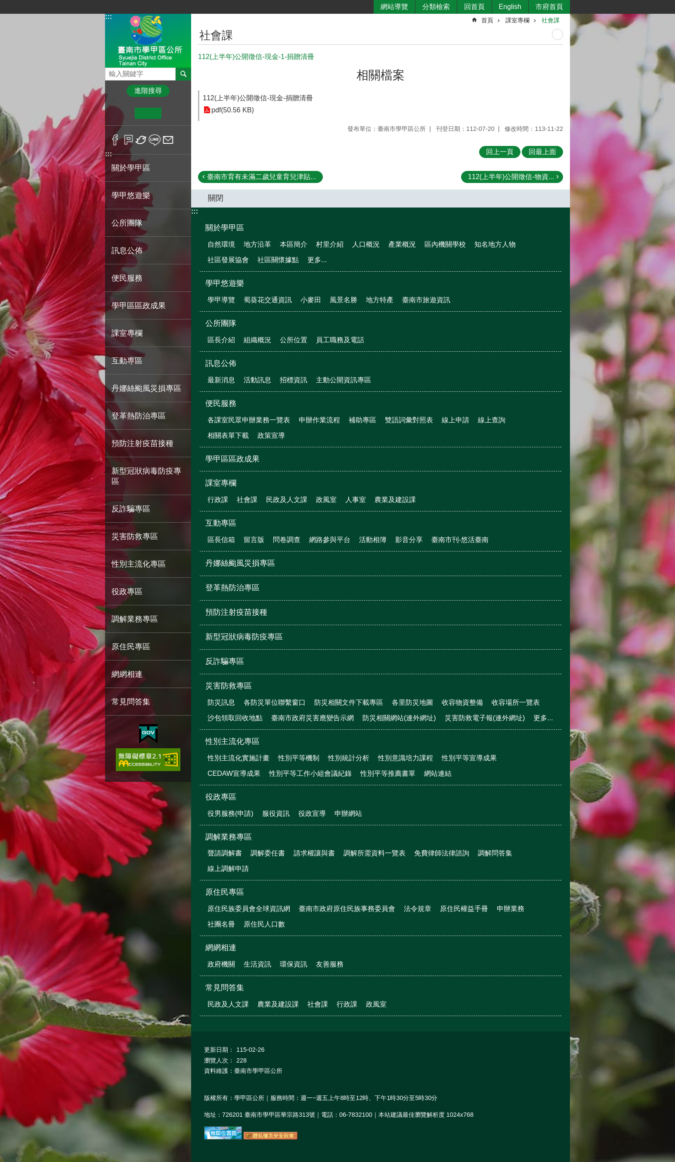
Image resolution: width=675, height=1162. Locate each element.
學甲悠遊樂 (224, 283)
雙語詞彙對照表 (409, 420)
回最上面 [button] (542, 151)
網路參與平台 (329, 539)
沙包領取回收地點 (235, 718)
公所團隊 (220, 323)
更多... (317, 259)
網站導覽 (394, 6)
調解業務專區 (228, 837)
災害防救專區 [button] (134, 536)
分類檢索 (436, 6)
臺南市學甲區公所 (148, 40)
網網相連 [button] (126, 674)
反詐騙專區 (130, 509)
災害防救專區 (228, 686)
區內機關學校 (445, 244)
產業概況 (402, 244)
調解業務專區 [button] (134, 619)
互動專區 (220, 523)
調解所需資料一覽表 (375, 853)
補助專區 (362, 420)
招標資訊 (293, 380)
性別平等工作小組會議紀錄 (310, 773)
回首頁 (474, 6)
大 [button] (174, 113)
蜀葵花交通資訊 (268, 300)
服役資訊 (276, 813)
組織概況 (257, 340)
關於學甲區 (224, 227)
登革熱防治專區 (138, 416)
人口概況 (366, 244)
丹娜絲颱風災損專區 (146, 388)
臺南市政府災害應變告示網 (312, 718)
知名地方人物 (495, 244)
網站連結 (438, 773)
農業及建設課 (395, 499)
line (154, 140)
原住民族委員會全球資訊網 (248, 908)
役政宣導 (312, 813)
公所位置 (293, 340)
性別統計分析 (348, 758)
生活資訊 (257, 964)
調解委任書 (268, 853)
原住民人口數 (264, 924)
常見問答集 (224, 987)
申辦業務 (510, 908)
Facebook (115, 140)
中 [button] (148, 113)
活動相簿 (373, 539)
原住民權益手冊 (464, 908)
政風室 (326, 499)
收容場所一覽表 (516, 702)
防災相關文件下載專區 (348, 702)
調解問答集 (495, 853)
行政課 (217, 499)
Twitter (141, 140)
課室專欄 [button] (126, 333)
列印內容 (557, 34)
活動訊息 (257, 380)
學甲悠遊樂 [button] (130, 195)
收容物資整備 (462, 702)
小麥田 (310, 300)
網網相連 (220, 947)
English (510, 6)
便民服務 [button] (126, 278)
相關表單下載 (228, 435)
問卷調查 (286, 539)
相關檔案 (380, 75)
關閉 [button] (215, 198)
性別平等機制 (298, 758)
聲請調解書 (224, 853)
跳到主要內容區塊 (4, 4)
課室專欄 (517, 20)
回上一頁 (500, 151)
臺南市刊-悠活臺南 (460, 539)
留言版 (254, 539)
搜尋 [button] (183, 74)
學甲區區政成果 (138, 305)
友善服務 (330, 964)
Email (168, 140)
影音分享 (409, 539)
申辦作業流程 (319, 420)
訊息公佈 (220, 363)
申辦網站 (348, 813)
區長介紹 (221, 340)
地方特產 (379, 300)
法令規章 (417, 908)
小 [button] (121, 113)
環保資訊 (293, 964)
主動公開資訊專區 (343, 380)
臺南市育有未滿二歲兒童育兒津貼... (261, 176)
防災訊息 (221, 702)
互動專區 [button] (126, 360)
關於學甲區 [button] (130, 168)
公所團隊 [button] (126, 223)
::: (108, 16)
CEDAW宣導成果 (233, 773)
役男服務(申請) (230, 813)
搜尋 (112, 71)
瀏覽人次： (219, 1060)
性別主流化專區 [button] (138, 564)
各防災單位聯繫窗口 (275, 702)
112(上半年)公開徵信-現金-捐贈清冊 (258, 98)
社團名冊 (221, 924)
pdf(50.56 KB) (232, 110)
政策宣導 (271, 435)
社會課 (551, 20)
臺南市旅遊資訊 (426, 300)
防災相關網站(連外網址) (399, 718)
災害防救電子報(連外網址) (485, 718)
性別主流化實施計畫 (238, 758)
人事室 (355, 499)
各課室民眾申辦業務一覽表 (248, 420)
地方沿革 (257, 244)
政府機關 (221, 964)
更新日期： (219, 1049)
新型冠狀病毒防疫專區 (146, 476)
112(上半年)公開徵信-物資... (511, 176)
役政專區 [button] (126, 591)
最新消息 (221, 380)
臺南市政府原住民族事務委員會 (347, 908)
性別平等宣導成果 (469, 758)
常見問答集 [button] (130, 701)
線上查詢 (491, 420)
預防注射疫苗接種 (142, 443)
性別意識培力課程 (405, 758)
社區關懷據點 (278, 259)
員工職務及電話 (340, 340)
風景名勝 (343, 300)
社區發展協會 (228, 259)
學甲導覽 (221, 300)
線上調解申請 (228, 868)
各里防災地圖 (412, 702)
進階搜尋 (148, 90)
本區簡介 (293, 244)
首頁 (487, 20)
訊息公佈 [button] (126, 250)
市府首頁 (549, 6)
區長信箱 (221, 539)
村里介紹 (330, 244)
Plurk (128, 140)
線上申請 (455, 420)
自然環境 (221, 244)
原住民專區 (224, 892)
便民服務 (220, 403)
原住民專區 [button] (130, 646)
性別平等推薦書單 (387, 773)
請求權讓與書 (314, 853)
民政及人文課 (286, 499)
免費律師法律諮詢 (441, 853)
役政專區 (220, 797)
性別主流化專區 (232, 741)
